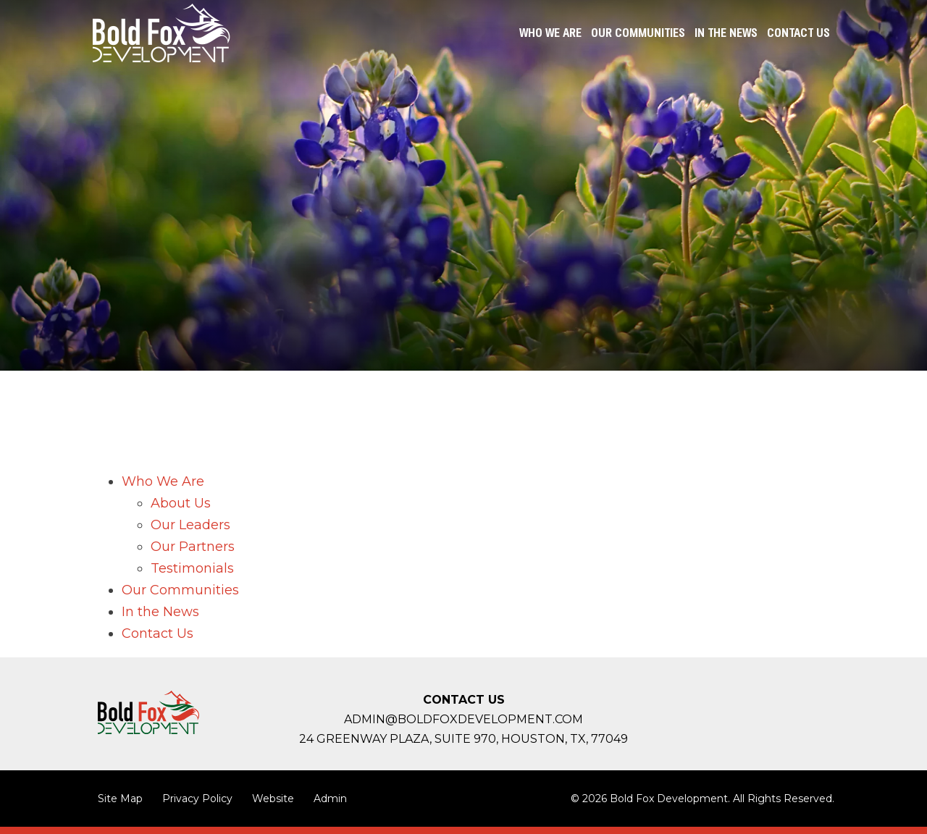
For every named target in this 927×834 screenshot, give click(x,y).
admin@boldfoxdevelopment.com (463, 719)
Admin (330, 798)
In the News (160, 612)
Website (273, 798)
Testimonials (192, 568)
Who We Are (163, 481)
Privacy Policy (197, 798)
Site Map (120, 798)
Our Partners (193, 547)
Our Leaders (190, 525)
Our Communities (180, 590)
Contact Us (157, 633)
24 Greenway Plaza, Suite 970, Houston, (463, 739)
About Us (181, 503)
